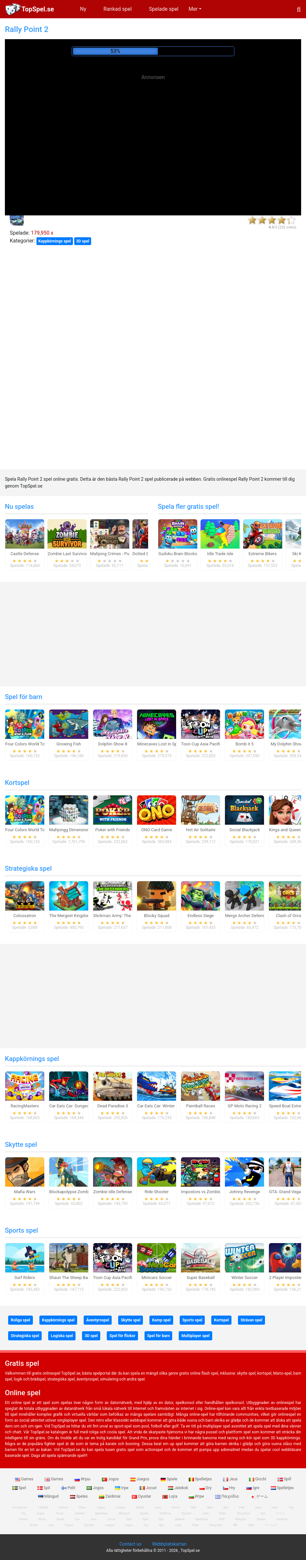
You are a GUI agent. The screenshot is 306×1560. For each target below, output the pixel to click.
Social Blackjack (244, 829)
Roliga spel (20, 1320)
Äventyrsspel (97, 1320)
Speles (79, 1496)
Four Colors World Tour (27, 743)
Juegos (140, 1479)
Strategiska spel (28, 868)
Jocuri (149, 1488)
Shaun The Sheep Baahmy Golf (78, 1277)
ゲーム (259, 1496)
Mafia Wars (24, 1191)
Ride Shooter (157, 1191)
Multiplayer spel (195, 1336)
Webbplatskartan (169, 1544)
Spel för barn (23, 697)
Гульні (69, 1525)
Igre (253, 1488)
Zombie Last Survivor (67, 553)
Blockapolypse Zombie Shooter (78, 1191)
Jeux (231, 1479)
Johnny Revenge (244, 1191)
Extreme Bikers (262, 553)
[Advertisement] (153, 129)
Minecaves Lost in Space (160, 743)
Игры (83, 1479)
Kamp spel (161, 1320)
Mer (193, 9)
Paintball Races (200, 1105)
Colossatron (24, 915)
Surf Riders (24, 1277)
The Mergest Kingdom (70, 915)
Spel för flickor (122, 1336)
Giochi (258, 1479)
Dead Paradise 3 (112, 1105)
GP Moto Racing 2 (244, 1105)
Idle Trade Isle (220, 553)
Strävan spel (251, 1320)
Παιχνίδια (227, 1496)
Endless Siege (201, 915)
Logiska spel (62, 1336)
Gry (206, 1488)
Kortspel (17, 783)
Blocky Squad (156, 915)
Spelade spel (164, 9)
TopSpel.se (37, 9)
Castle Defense (24, 553)
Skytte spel (21, 1144)
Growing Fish (68, 743)
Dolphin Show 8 (112, 743)
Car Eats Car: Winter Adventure (166, 1105)
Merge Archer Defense (246, 915)
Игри (197, 1496)
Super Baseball (201, 1277)
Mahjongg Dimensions (70, 829)
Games (25, 1479)
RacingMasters (25, 1105)
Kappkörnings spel (54, 241)
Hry (229, 1488)
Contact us (130, 1544)
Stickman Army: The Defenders (122, 915)
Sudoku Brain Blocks (178, 553)
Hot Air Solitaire (201, 829)
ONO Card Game (156, 829)
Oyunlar (142, 1496)
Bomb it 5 (245, 743)
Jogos (111, 1479)
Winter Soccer (244, 1277)
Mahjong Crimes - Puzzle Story (118, 553)
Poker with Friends (112, 829)
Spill (284, 1479)
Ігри (122, 1488)
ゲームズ (270, 1525)
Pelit (68, 1488)
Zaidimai (110, 1496)
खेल (235, 1525)
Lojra (170, 1496)
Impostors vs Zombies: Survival (210, 1191)
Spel (19, 1488)
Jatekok (178, 1488)
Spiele (169, 1479)
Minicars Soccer (157, 1277)
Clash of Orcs (288, 915)
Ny (83, 9)
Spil (44, 1488)
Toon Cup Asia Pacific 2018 (207, 743)
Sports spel (21, 1230)
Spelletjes (201, 1479)
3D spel (82, 241)
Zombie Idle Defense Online (119, 1191)
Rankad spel (118, 9)
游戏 (251, 1525)
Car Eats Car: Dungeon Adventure (80, 1105)
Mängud (49, 1496)
